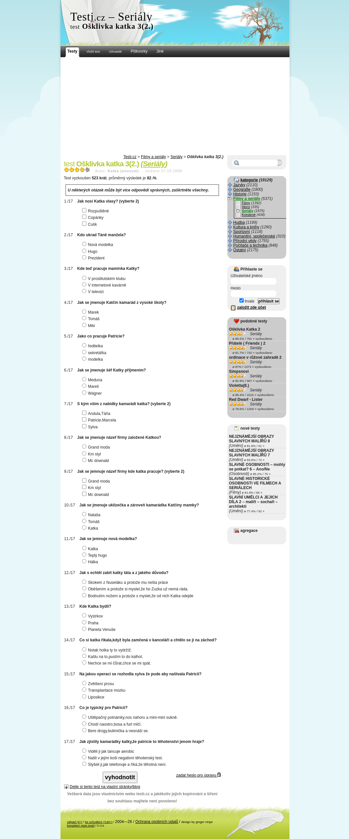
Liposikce (94, 697)
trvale (246, 301)
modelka (93, 359)
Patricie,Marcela (100, 420)
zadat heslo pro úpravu (198, 775)
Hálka (91, 562)
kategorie (249, 180)
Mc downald (96, 460)
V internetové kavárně (105, 285)
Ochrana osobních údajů (156, 821)
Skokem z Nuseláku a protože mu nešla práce (126, 582)
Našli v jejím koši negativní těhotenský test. (123, 758)
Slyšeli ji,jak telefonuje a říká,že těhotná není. (125, 764)
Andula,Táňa (97, 413)
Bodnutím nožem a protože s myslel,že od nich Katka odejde (138, 596)
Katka (91, 528)
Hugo (90, 251)
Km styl (92, 454)
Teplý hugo (95, 555)
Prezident (94, 258)
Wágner (93, 393)
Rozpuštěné (96, 211)
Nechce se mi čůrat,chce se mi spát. (117, 663)
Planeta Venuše (99, 629)
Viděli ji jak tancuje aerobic (109, 751)
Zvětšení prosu (99, 684)
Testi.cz (129, 157)
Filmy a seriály (153, 157)
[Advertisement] (175, 106)
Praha (91, 623)
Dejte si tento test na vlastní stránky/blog (105, 786)
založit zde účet (251, 307)
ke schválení (99, 822)
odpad (74, 822)
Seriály (176, 157)
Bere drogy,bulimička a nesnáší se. (116, 731)
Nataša (92, 515)
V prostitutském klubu (105, 278)
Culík (90, 224)
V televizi (94, 291)
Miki (89, 325)
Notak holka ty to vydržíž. (108, 650)
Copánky (93, 217)
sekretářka (95, 353)
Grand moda (97, 447)
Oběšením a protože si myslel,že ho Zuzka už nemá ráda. (136, 589)
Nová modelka (98, 244)
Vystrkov (93, 616)
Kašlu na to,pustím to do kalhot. (113, 656)
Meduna (93, 380)
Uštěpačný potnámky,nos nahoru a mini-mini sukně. (131, 717)
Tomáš (91, 319)
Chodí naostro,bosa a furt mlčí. (113, 724)
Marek (91, 312)
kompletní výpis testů (81, 825)
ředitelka (93, 346)
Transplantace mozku (104, 690)
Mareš (91, 386)
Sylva (90, 427)
